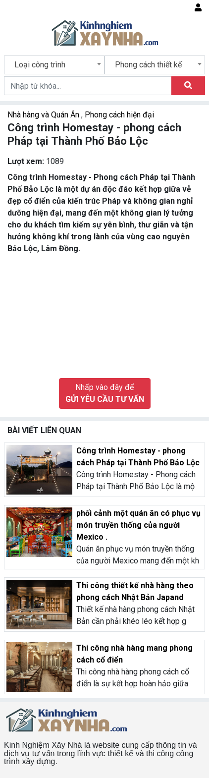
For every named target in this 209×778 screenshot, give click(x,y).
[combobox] (54, 65)
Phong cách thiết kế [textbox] (148, 64)
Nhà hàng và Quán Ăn (44, 114)
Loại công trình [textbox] (39, 64)
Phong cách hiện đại (119, 114)
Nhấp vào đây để (104, 393)
